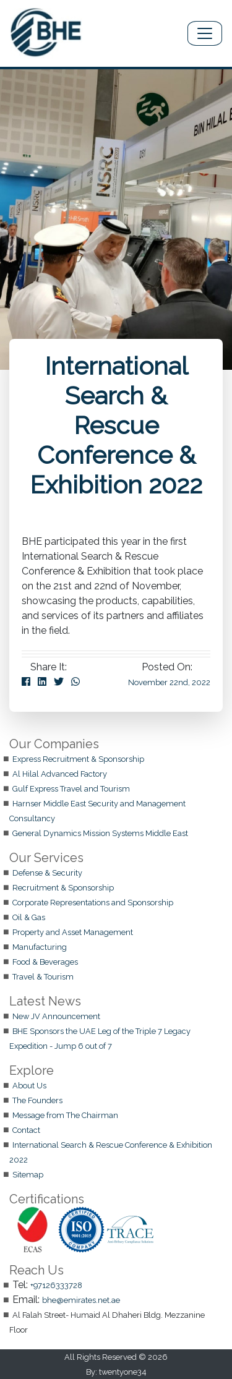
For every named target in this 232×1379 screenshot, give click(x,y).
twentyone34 (123, 1372)
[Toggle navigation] (204, 33)
